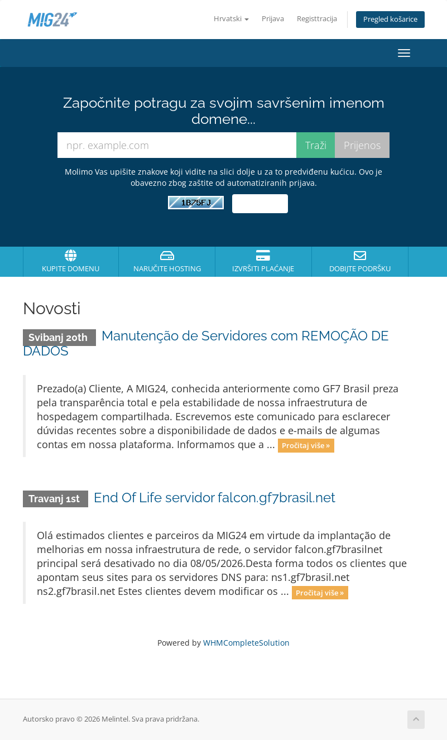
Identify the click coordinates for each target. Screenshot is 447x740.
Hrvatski (231, 18)
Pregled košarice (390, 19)
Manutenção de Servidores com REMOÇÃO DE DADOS (206, 343)
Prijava (273, 18)
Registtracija (317, 18)
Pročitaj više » (306, 445)
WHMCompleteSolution (246, 642)
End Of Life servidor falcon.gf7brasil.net (214, 497)
